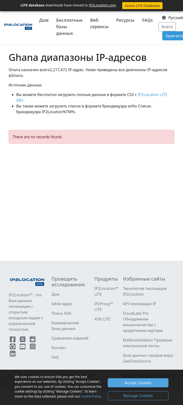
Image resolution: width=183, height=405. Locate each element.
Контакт (58, 347)
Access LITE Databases (142, 5)
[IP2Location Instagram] (33, 347)
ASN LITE (102, 319)
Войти (167, 26)
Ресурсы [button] (125, 20)
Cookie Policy (91, 396)
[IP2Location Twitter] (23, 340)
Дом (44, 20)
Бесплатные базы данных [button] (69, 26)
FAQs (147, 20)
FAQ (55, 357)
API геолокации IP (139, 303)
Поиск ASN (61, 313)
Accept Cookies (138, 382)
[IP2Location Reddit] (33, 340)
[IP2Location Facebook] (13, 340)
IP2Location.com (102, 5)
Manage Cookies (138, 395)
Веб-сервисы (99, 23)
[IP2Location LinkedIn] (13, 354)
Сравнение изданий (69, 338)
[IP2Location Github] (13, 347)
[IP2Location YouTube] (23, 347)
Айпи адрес (62, 303)
